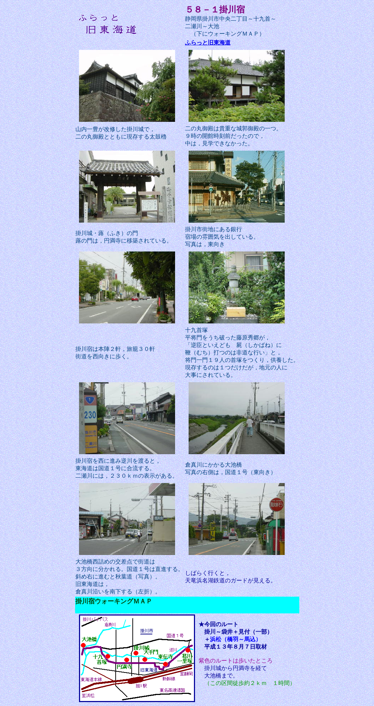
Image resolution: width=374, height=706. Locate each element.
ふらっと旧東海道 (208, 43)
